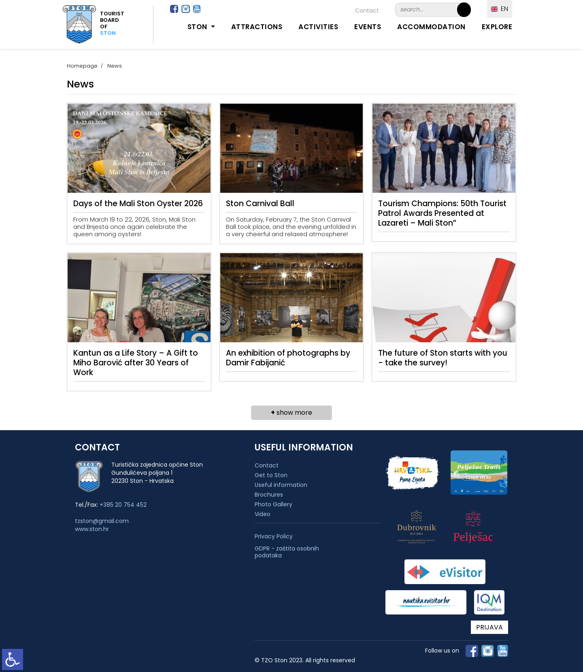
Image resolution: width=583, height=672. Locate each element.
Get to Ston (271, 475)
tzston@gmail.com (102, 521)
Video (262, 514)
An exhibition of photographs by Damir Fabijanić (288, 358)
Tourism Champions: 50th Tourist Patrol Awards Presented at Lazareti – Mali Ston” (442, 213)
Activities (318, 27)
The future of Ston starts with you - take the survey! (442, 358)
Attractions (257, 27)
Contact (367, 10)
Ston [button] (198, 27)
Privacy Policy (274, 536)
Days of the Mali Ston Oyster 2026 (138, 203)
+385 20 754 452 (123, 505)
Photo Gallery (273, 504)
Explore (497, 27)
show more (291, 412)
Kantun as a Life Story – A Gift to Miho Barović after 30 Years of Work (135, 363)
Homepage (82, 66)
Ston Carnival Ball (260, 203)
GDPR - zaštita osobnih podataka (287, 552)
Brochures (269, 495)
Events (367, 27)
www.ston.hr (92, 529)
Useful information (281, 485)
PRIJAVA (489, 627)
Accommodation (431, 27)
